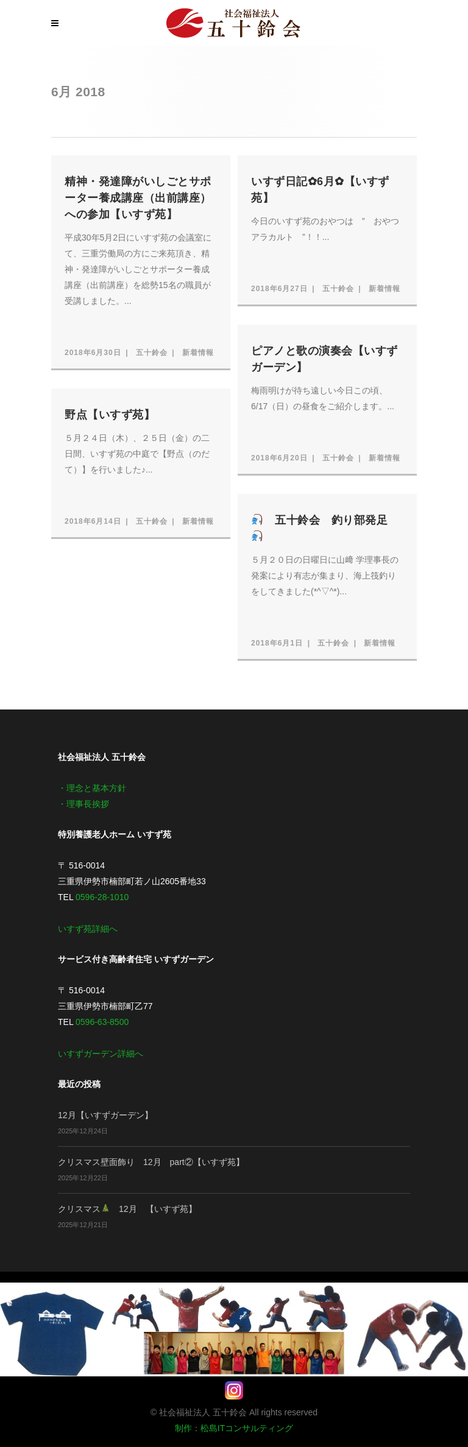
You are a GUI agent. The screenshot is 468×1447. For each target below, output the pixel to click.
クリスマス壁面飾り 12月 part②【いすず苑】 (151, 1162)
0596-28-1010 (102, 897)
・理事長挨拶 (83, 804)
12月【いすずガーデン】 (105, 1115)
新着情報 (198, 352)
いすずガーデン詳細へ (100, 1053)
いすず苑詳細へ (88, 929)
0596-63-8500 (102, 1022)
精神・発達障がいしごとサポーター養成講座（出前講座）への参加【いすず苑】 (138, 197)
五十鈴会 (152, 352)
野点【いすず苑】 (110, 415)
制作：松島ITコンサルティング (234, 1428)
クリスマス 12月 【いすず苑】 (127, 1209)
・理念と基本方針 (92, 788)
